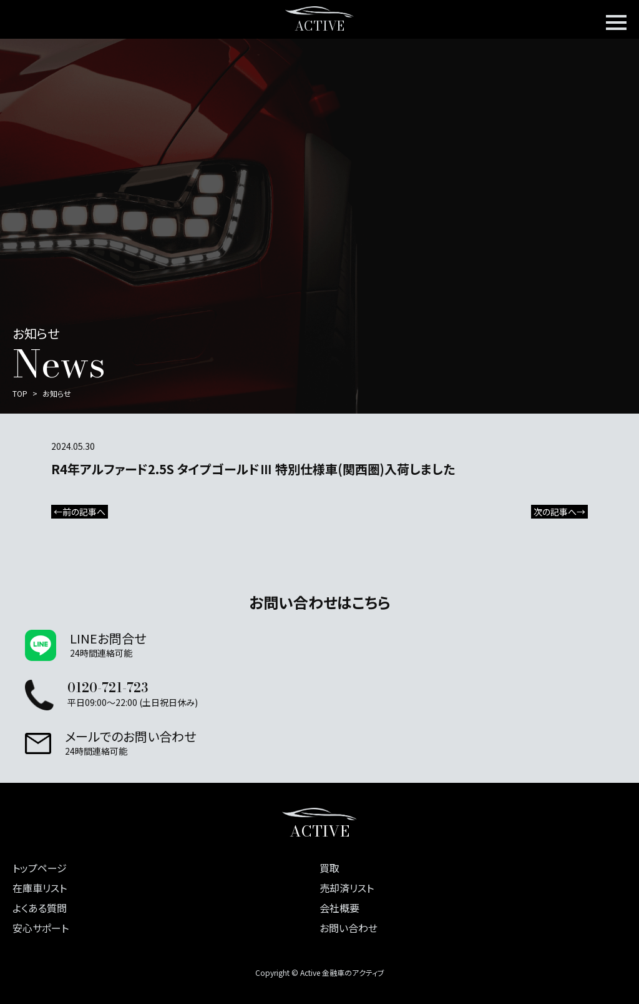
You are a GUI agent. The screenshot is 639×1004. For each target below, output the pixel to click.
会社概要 (339, 908)
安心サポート (40, 928)
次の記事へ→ (559, 511)
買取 (329, 868)
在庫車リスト (39, 888)
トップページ (39, 868)
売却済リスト (347, 888)
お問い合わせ (349, 928)
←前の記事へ (79, 511)
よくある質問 (39, 908)
